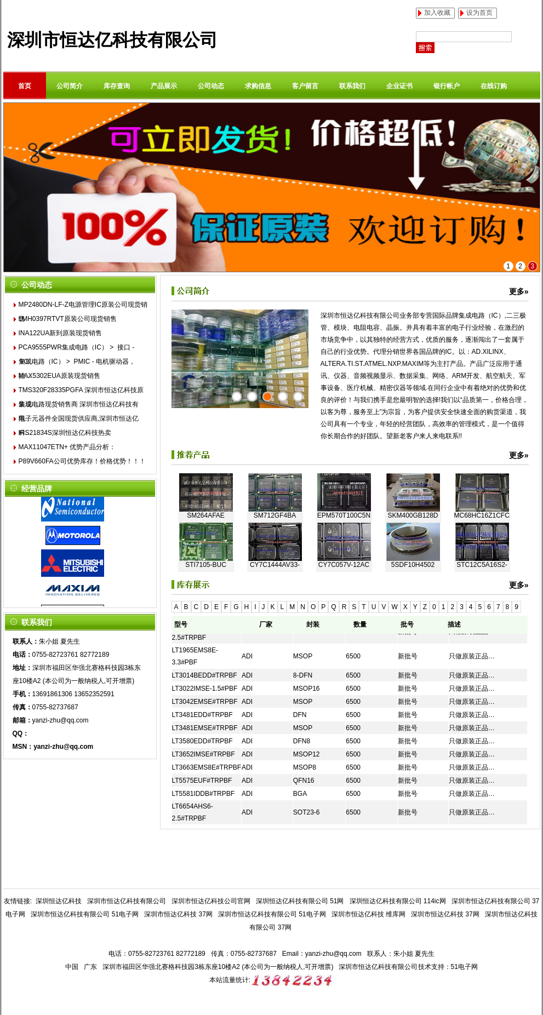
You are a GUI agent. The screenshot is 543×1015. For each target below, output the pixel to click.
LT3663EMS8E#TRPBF (207, 767)
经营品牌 (36, 488)
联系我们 (352, 86)
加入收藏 (437, 12)
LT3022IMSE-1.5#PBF (205, 688)
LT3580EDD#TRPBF (202, 741)
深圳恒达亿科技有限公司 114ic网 (398, 901)
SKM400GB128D (412, 525)
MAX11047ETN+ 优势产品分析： (67, 447)
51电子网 (464, 967)
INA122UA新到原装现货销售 (60, 333)
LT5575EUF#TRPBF (202, 780)
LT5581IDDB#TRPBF (203, 794)
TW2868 (343, 476)
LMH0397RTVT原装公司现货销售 (68, 319)
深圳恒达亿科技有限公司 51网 (300, 901)
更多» (519, 291)
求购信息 (258, 86)
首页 (24, 86)
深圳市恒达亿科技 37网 (178, 914)
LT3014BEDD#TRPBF (204, 675)
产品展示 (164, 86)
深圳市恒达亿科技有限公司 (112, 40)
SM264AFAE (206, 525)
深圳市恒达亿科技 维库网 (368, 914)
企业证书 (399, 86)
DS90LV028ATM (482, 476)
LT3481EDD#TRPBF (202, 715)
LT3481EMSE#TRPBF (205, 728)
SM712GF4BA (275, 525)
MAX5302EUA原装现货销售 (59, 376)
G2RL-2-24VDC (205, 476)
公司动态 (211, 86)
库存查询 (117, 86)
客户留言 (305, 86)
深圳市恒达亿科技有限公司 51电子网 (85, 914)
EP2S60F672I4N (412, 476)
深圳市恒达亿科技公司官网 (211, 901)
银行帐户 (446, 86)
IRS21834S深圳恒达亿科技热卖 (65, 433)
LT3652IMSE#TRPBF (203, 754)
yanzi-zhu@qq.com (60, 720)
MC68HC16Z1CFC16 (482, 525)
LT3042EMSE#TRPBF (205, 702)
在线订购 (494, 86)
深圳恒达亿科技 (59, 901)
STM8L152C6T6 (274, 476)
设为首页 (479, 12)
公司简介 (69, 86)
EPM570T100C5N (343, 525)
